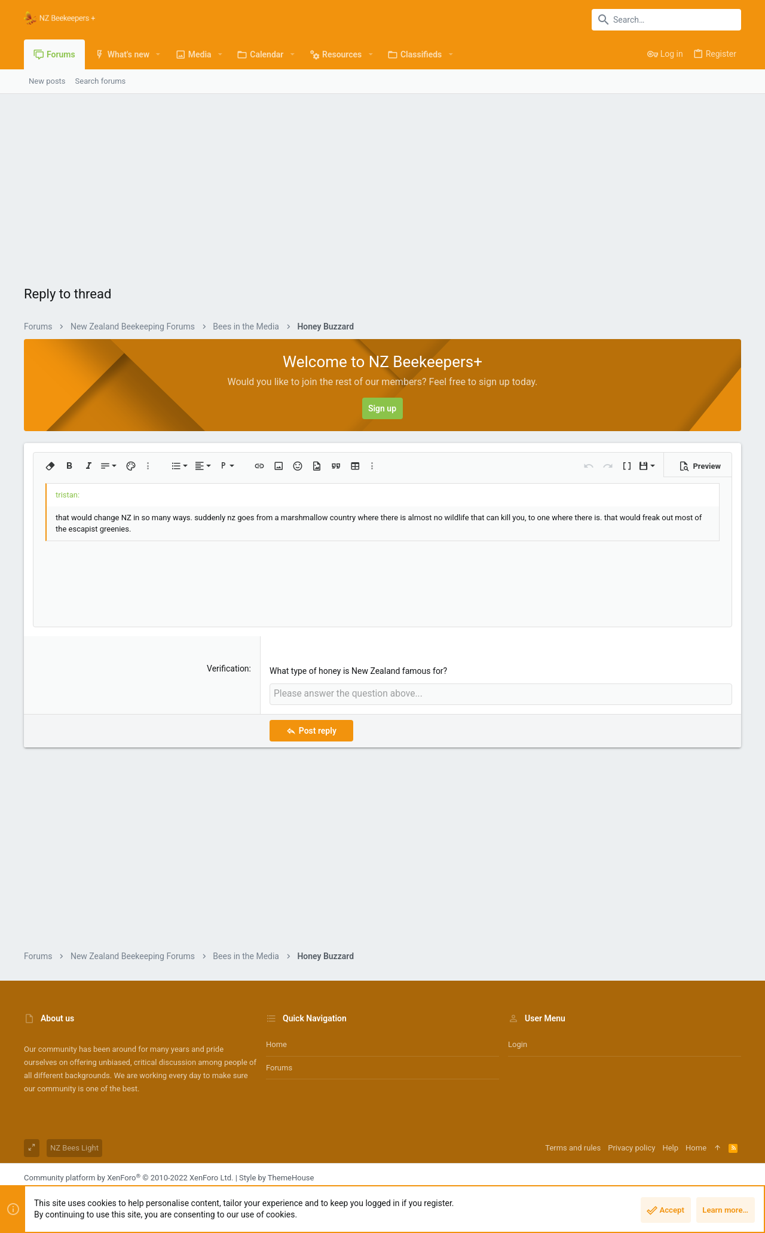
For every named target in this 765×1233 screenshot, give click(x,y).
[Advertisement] (382, 183)
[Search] (666, 19)
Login (517, 1043)
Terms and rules (573, 1146)
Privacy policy (631, 1146)
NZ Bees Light (74, 1146)
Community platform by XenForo (128, 1176)
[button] (158, 54)
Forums (279, 1065)
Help (670, 1146)
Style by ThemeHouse (276, 1176)
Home (276, 1043)
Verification (228, 668)
